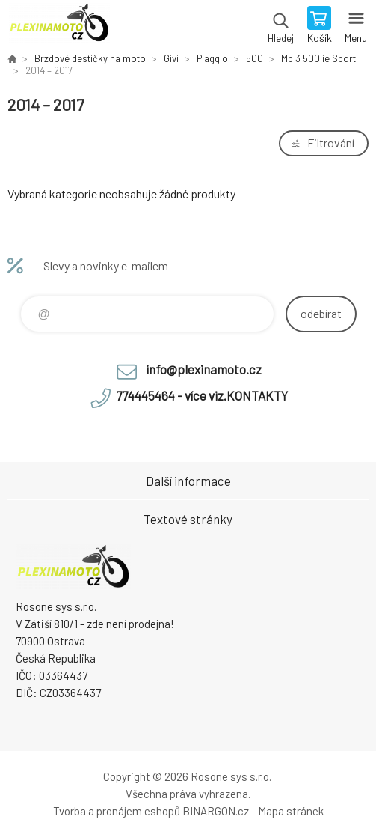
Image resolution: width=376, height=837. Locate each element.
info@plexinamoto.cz (204, 369)
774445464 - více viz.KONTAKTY (202, 395)
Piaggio (212, 58)
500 (254, 58)
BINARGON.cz (215, 811)
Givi (171, 58)
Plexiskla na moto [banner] (58, 26)
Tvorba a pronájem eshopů (116, 811)
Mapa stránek (291, 811)
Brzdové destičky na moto (90, 58)
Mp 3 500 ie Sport (318, 58)
